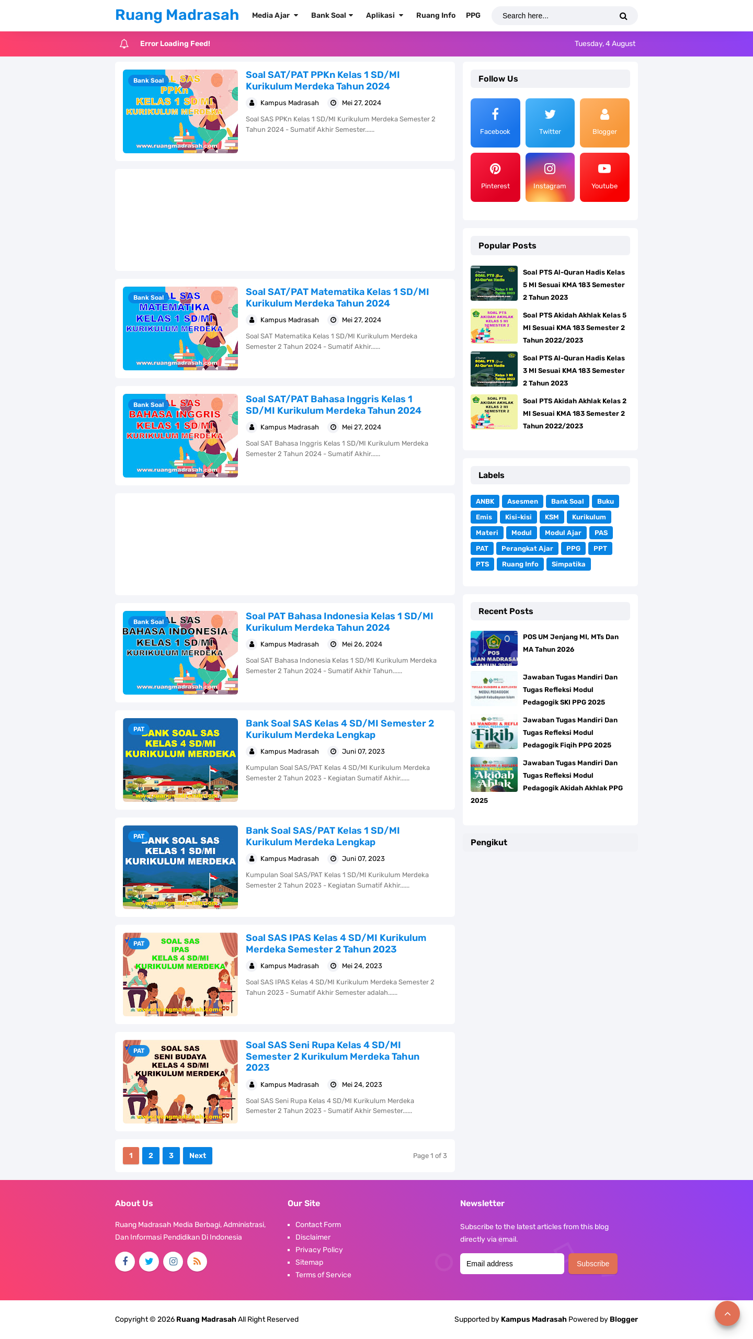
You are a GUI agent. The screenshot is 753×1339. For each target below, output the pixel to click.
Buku (605, 501)
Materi (487, 533)
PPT (600, 548)
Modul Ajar (563, 533)
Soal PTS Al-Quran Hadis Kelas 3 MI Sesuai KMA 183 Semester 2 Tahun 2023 (574, 370)
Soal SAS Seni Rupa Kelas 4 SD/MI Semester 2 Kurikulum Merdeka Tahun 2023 (332, 1056)
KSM (552, 517)
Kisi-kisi (518, 517)
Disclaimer (312, 1237)
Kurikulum (589, 517)
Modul (521, 533)
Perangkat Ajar (527, 548)
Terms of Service (323, 1274)
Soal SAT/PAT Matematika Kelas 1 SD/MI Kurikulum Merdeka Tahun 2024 (337, 297)
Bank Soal (148, 80)
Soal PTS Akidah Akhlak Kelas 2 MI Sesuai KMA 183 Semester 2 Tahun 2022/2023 (574, 413)
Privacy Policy (319, 1249)
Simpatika (569, 564)
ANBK (485, 501)
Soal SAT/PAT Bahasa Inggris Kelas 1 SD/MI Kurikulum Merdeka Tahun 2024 (333, 404)
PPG (573, 548)
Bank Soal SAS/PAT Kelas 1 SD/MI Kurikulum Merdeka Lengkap (323, 836)
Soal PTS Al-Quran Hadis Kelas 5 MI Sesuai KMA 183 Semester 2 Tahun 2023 (574, 284)
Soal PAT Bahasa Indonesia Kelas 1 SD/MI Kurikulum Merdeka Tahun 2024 (339, 621)
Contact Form (318, 1224)
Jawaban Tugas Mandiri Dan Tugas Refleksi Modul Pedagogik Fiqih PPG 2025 (570, 732)
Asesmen (522, 501)
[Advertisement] (285, 220)
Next (197, 1155)
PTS (482, 564)
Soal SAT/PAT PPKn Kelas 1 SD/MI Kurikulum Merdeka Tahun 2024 (323, 80)
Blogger (624, 1319)
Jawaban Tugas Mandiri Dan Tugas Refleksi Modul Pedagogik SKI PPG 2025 (570, 689)
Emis (484, 517)
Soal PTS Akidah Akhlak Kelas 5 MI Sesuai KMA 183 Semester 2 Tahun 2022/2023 (574, 327)
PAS (601, 533)
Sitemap (309, 1262)
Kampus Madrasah (534, 1319)
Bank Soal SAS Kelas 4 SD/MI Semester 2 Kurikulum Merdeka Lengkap (340, 729)
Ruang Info (520, 564)
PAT (138, 729)
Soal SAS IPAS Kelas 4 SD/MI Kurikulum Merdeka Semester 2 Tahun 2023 (336, 943)
